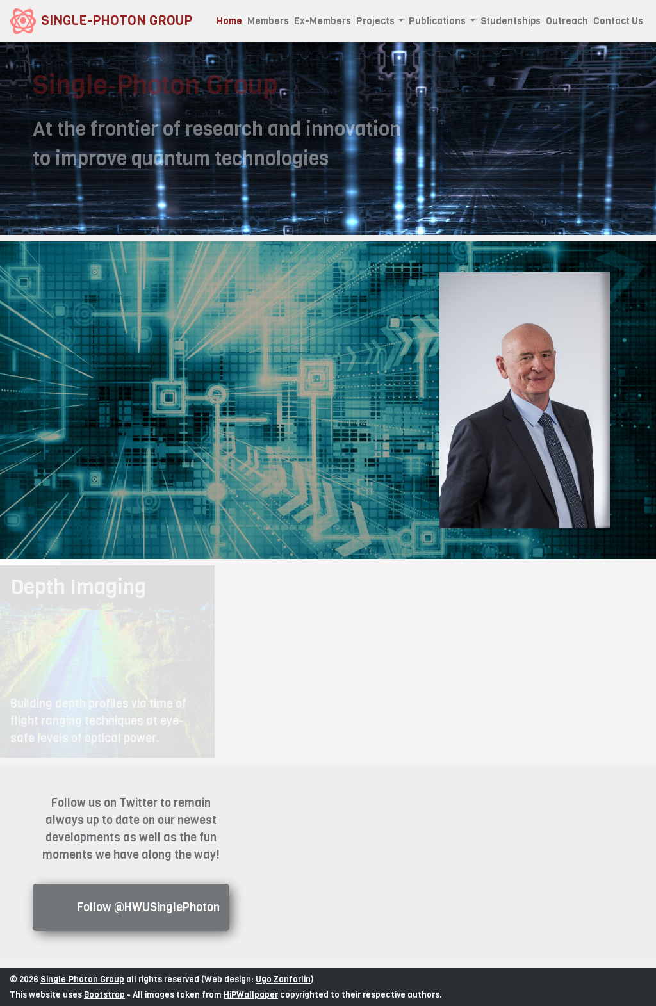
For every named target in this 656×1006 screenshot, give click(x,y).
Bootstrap (104, 994)
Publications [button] (438, 21)
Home (231, 21)
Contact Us (618, 21)
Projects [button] (376, 21)
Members (268, 21)
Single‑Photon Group (82, 979)
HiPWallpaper (251, 994)
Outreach (567, 21)
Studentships (510, 21)
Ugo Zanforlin (283, 979)
